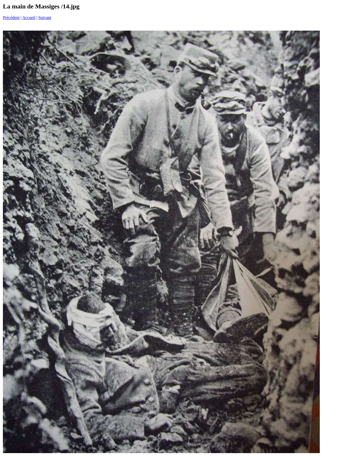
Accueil (28, 17)
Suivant (44, 17)
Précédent (11, 17)
